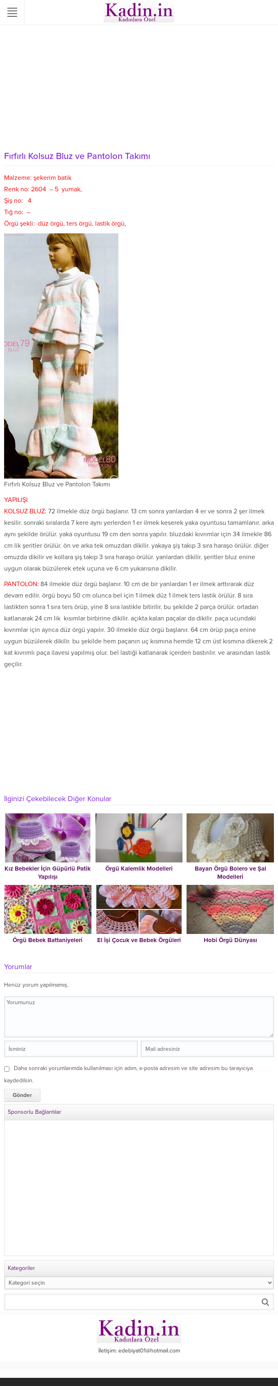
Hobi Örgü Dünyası (230, 940)
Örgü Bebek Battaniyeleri (47, 940)
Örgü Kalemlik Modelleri (139, 868)
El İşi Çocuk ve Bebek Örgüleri (139, 940)
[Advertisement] (139, 86)
